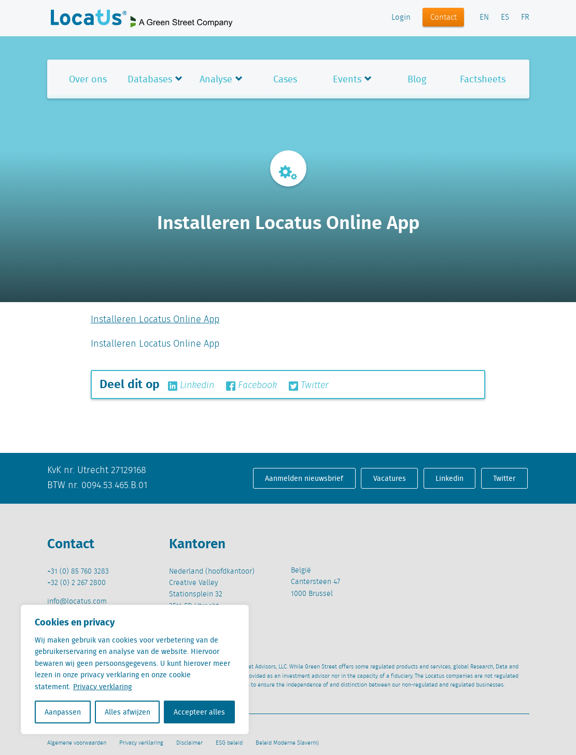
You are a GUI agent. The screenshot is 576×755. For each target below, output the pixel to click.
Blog (417, 79)
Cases (285, 79)
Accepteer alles (199, 712)
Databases (150, 79)
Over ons (88, 79)
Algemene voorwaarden (76, 743)
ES (505, 17)
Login (401, 17)
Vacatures (389, 478)
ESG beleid (229, 743)
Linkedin (191, 385)
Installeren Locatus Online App (155, 319)
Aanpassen (63, 712)
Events (347, 79)
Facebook (251, 385)
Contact (443, 17)
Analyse (216, 79)
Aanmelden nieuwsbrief (304, 478)
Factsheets (482, 79)
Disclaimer (189, 743)
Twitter (309, 385)
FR (525, 17)
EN (484, 17)
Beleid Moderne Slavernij (287, 743)
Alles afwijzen (127, 712)
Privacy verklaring (102, 686)
